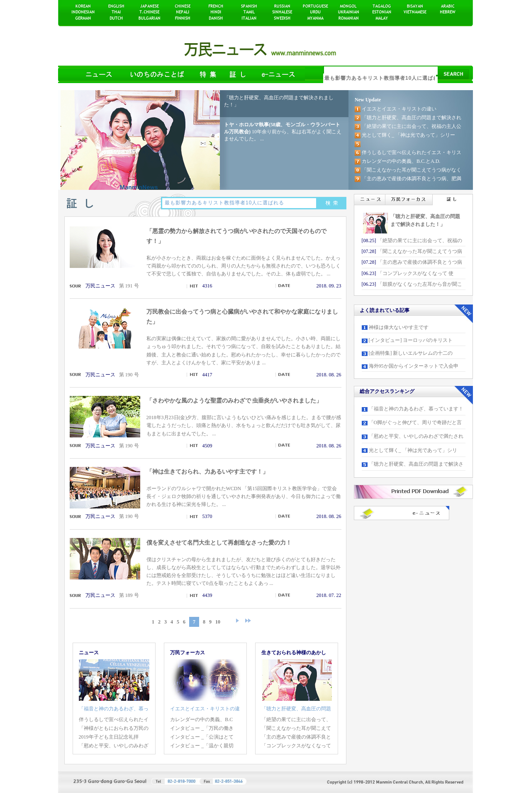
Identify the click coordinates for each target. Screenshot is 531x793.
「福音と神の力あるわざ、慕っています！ (416, 409)
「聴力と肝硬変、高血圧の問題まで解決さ (416, 464)
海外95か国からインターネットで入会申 (413, 366)
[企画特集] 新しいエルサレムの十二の (411, 353)
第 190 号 (129, 375)
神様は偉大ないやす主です (399, 327)
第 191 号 (129, 286)
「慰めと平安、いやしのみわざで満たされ (416, 436)
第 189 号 (129, 595)
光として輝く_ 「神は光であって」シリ (413, 450)
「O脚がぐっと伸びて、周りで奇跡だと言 (415, 422)
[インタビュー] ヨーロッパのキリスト (411, 340)
